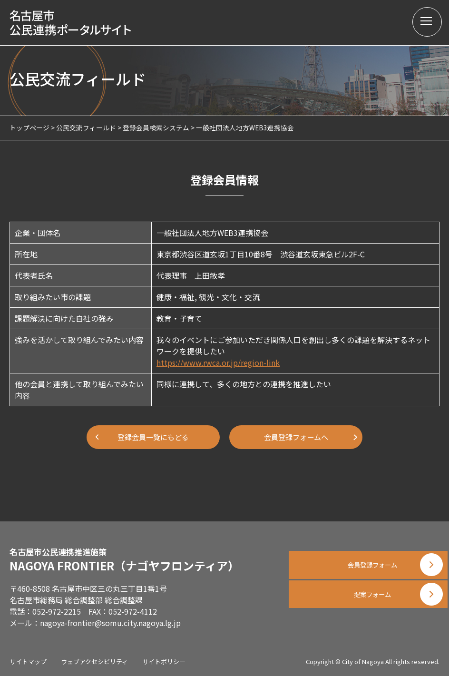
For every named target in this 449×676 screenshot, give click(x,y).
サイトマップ (28, 661)
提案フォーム (368, 609)
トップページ (29, 127)
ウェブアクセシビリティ (94, 661)
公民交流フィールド (86, 127)
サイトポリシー (163, 661)
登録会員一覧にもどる (153, 437)
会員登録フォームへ (296, 437)
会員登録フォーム (368, 562)
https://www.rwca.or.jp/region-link (218, 362)
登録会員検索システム (156, 127)
